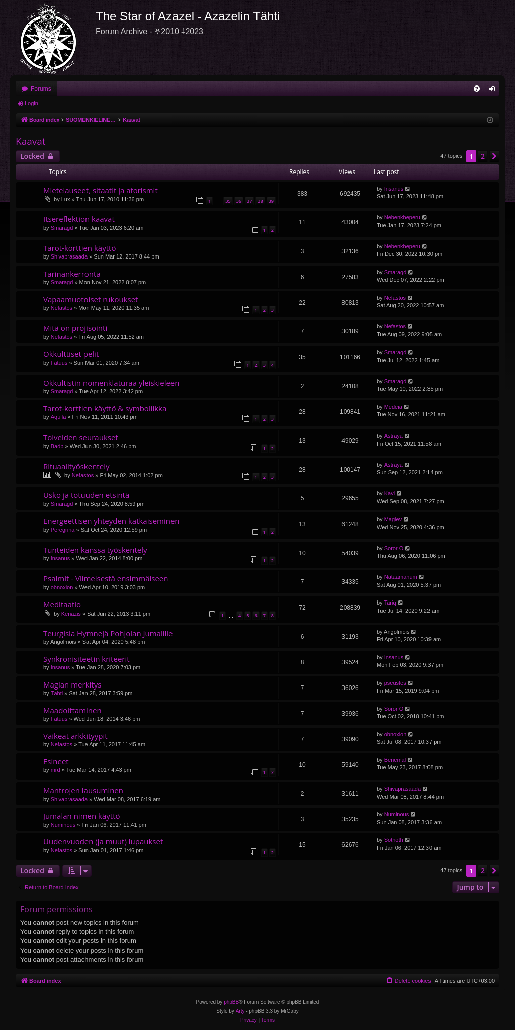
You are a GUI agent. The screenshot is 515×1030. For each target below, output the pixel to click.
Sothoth (393, 840)
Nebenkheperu (402, 217)
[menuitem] (476, 88)
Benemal (395, 760)
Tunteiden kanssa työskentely (95, 550)
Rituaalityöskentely (76, 466)
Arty (240, 1011)
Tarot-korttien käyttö (79, 248)
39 (271, 201)
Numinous (63, 825)
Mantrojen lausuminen (83, 790)
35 (227, 201)
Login (31, 103)
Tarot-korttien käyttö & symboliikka (104, 408)
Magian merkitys (72, 684)
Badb (57, 446)
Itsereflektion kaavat (79, 219)
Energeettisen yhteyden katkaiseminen (111, 521)
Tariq (390, 602)
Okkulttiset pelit (71, 354)
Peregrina (63, 530)
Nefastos (61, 308)
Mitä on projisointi (75, 328)
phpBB (231, 1002)
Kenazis (71, 614)
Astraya (393, 436)
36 (238, 201)
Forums (41, 88)
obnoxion (62, 587)
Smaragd (62, 228)
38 (260, 201)
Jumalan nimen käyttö (81, 816)
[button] (494, 156)
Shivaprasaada (69, 256)
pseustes (395, 683)
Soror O (394, 548)
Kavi (389, 493)
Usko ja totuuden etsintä (86, 495)
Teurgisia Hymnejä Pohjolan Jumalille (108, 633)
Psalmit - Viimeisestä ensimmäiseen (105, 578)
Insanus (394, 189)
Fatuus (59, 363)
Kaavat (31, 141)
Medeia (393, 407)
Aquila (58, 417)
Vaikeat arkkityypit (75, 736)
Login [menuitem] (494, 90)
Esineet (56, 761)
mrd (55, 770)
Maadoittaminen (72, 710)
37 (249, 201)
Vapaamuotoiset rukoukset (90, 299)
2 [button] (483, 156)
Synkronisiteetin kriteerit (86, 659)
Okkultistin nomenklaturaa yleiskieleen (111, 383)
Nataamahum (400, 577)
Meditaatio (62, 604)
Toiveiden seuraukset (80, 437)
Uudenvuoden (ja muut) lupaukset (103, 841)
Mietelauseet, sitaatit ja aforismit (100, 190)
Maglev (393, 519)
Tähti (57, 693)
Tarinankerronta (72, 274)
